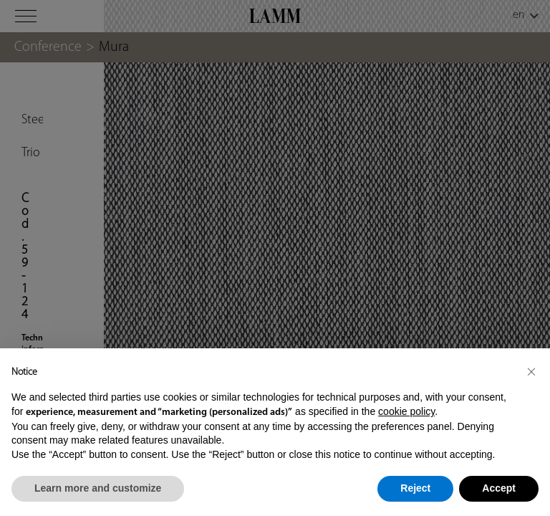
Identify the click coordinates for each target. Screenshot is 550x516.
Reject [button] (415, 488)
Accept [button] (499, 488)
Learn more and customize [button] (97, 488)
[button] (531, 371)
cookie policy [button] (406, 411)
